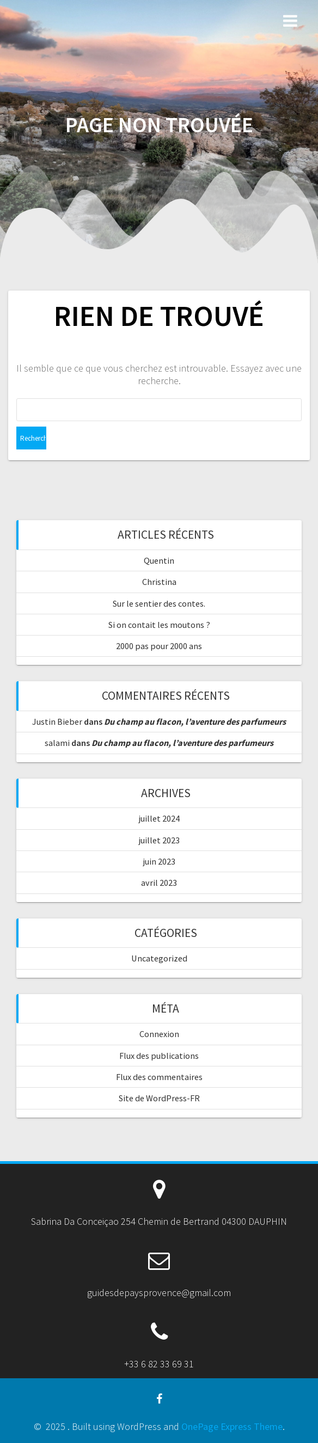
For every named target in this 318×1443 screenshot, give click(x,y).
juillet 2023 (159, 840)
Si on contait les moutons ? (159, 624)
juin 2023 (159, 861)
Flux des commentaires (159, 1076)
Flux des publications (159, 1055)
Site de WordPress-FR (159, 1098)
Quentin (159, 560)
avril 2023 (159, 882)
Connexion (159, 1033)
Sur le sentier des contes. (159, 603)
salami (57, 742)
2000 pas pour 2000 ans (159, 645)
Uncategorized (159, 958)
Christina (159, 581)
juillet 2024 (159, 818)
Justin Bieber (57, 721)
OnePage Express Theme (232, 1426)
